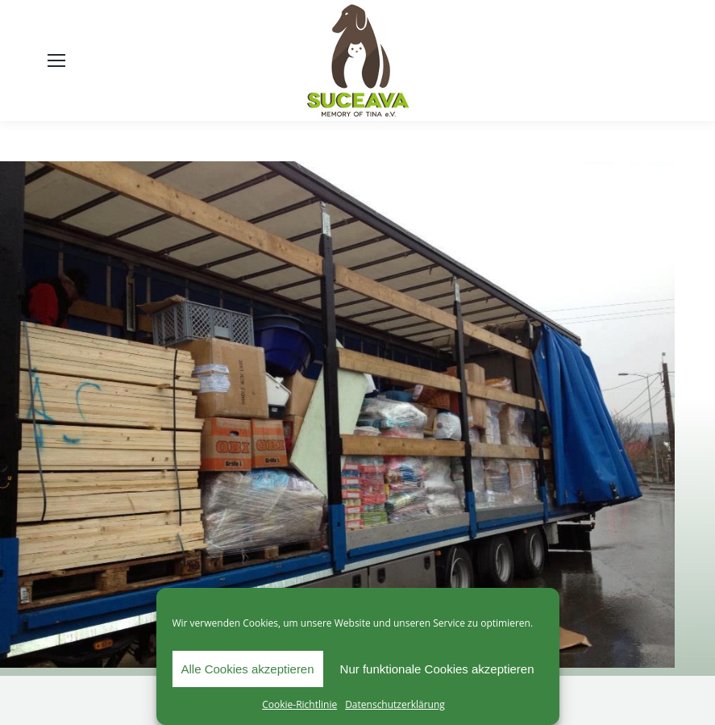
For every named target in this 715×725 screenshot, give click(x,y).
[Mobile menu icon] (56, 60)
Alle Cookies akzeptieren (247, 669)
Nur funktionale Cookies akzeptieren (437, 669)
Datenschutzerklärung (395, 704)
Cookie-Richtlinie (299, 704)
